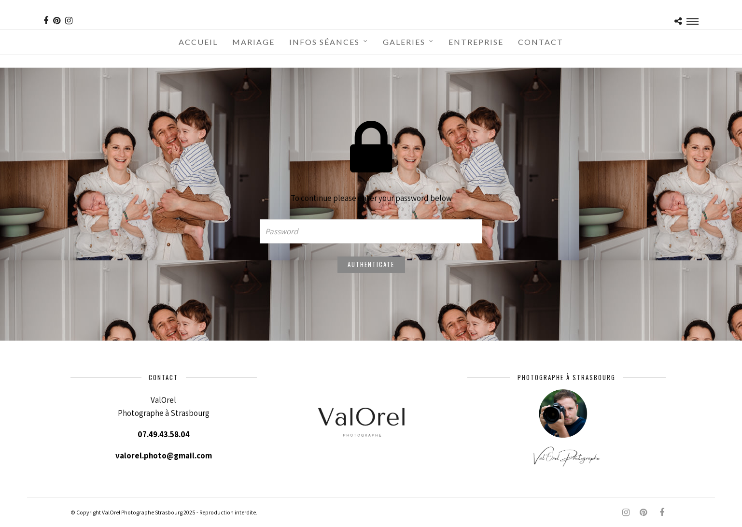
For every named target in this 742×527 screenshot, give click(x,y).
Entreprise (476, 41)
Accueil (198, 41)
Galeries (404, 41)
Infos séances (324, 41)
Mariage (253, 41)
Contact (540, 41)
